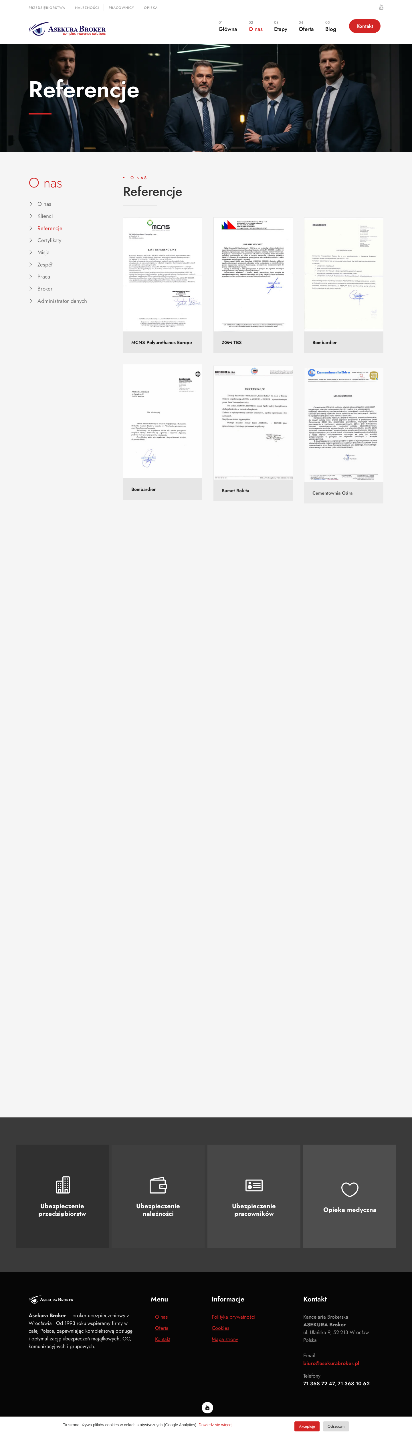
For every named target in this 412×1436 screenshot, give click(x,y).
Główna (228, 26)
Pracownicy (121, 7)
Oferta (306, 26)
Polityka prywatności (233, 1317)
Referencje (49, 228)
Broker (45, 289)
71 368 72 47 (318, 1383)
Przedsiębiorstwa (47, 7)
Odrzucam (336, 1426)
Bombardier (324, 347)
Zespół (44, 264)
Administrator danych (62, 301)
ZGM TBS (232, 342)
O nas (256, 26)
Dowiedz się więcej (215, 1425)
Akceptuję (307, 1426)
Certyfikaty (49, 240)
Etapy (280, 26)
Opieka (151, 7)
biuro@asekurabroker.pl (331, 1363)
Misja (43, 252)
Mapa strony (225, 1339)
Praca (43, 277)
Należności (87, 7)
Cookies (220, 1328)
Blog (330, 26)
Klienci (45, 216)
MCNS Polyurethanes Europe (161, 342)
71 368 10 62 (354, 1383)
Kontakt (364, 26)
